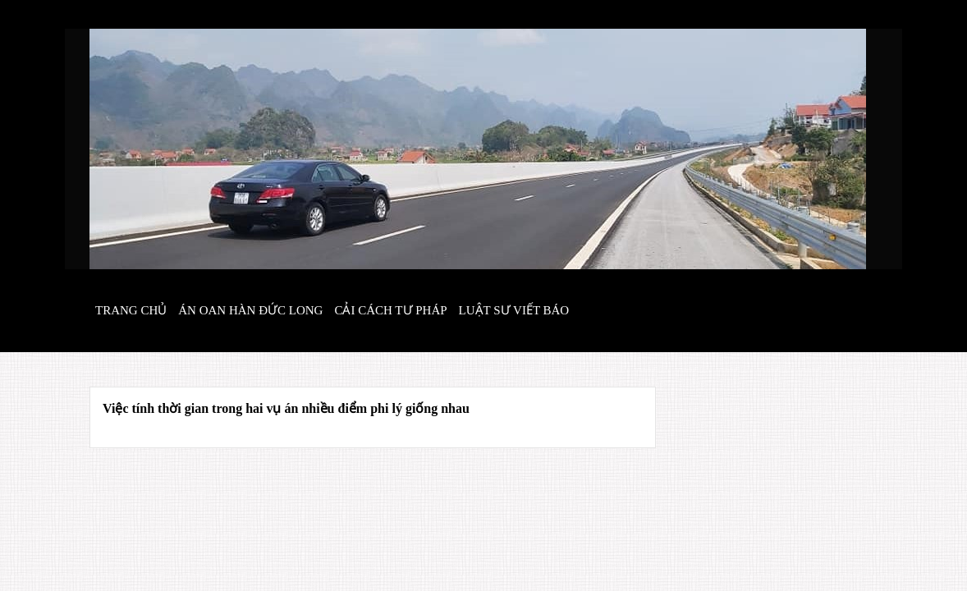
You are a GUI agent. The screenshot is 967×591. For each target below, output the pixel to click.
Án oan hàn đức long (250, 310)
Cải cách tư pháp (390, 310)
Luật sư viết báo (514, 310)
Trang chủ (131, 310)
